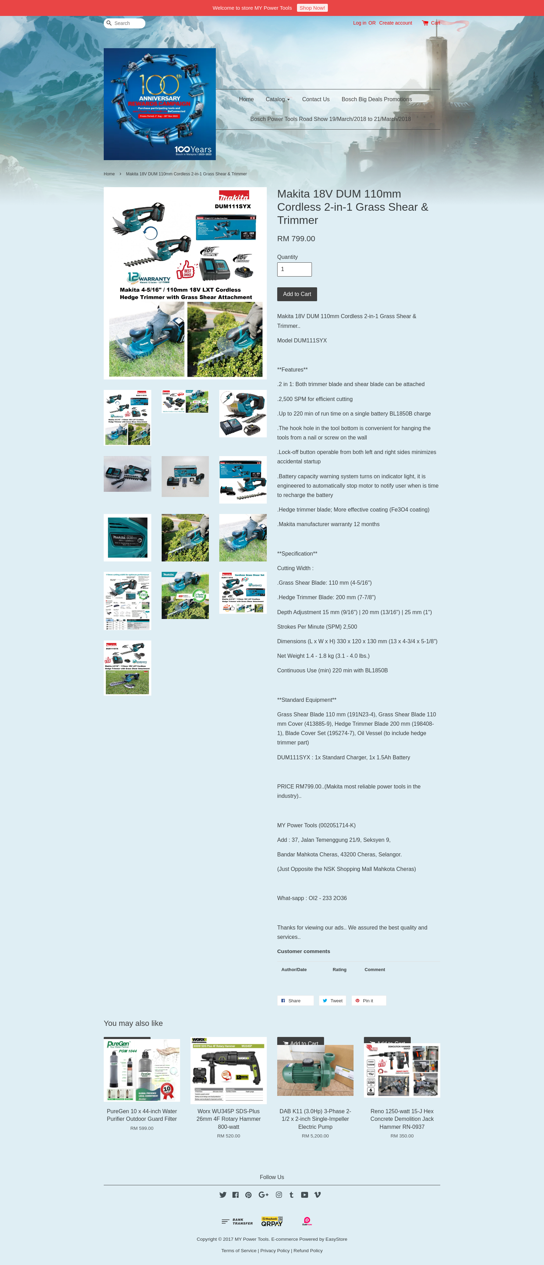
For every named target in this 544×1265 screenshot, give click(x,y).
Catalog (278, 99)
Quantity (287, 257)
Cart (435, 23)
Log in (359, 23)
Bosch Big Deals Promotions (377, 99)
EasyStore (336, 1239)
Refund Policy (308, 1250)
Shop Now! (312, 8)
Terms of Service (238, 1250)
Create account (395, 23)
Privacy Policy (275, 1250)
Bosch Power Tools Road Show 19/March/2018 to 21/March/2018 (330, 119)
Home (246, 99)
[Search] (124, 23)
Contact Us (316, 99)
